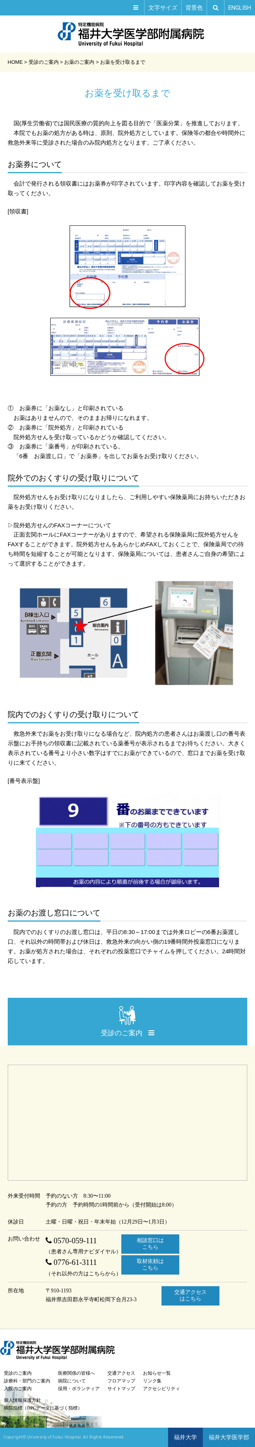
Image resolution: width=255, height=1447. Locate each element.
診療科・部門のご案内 (27, 1381)
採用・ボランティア (79, 1388)
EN (239, 7)
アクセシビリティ (161, 1388)
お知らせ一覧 (157, 1373)
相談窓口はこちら (150, 1243)
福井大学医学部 (229, 1437)
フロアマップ (121, 1381)
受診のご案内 (18, 1373)
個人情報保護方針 (22, 1400)
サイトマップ (121, 1388)
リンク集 (152, 1381)
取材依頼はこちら (150, 1264)
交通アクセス (121, 1373)
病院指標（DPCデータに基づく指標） (43, 1408)
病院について (72, 1381)
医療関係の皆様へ (76, 1373)
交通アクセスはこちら (190, 1295)
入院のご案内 (18, 1388)
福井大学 (185, 1437)
